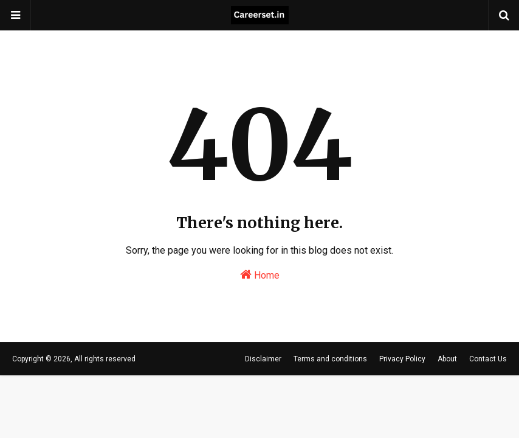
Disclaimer (263, 359)
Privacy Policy (402, 359)
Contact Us (488, 359)
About (447, 359)
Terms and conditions (330, 359)
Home (260, 274)
